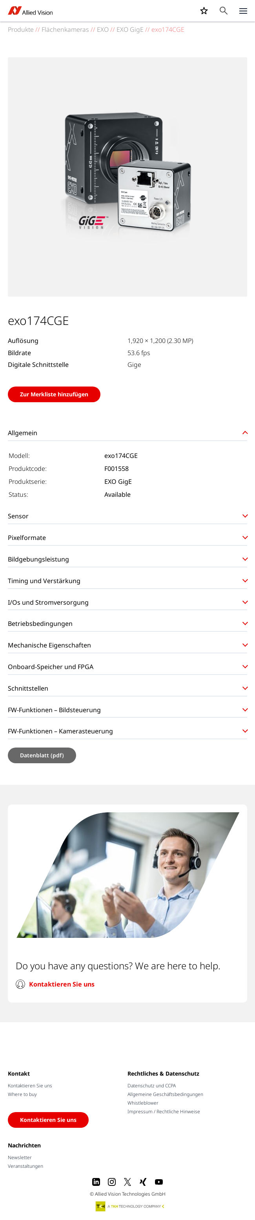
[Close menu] (243, 11)
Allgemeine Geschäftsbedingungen (165, 1094)
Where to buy (22, 1094)
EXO (103, 29)
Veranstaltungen (25, 1166)
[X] (127, 1182)
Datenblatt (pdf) (42, 755)
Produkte (21, 29)
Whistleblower (143, 1103)
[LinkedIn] (96, 1182)
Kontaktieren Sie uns (62, 984)
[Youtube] (159, 1182)
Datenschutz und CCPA (152, 1085)
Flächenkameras (65, 29)
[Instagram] (112, 1182)
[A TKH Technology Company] (130, 1206)
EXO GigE (130, 29)
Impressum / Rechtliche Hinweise (164, 1111)
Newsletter (20, 1157)
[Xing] (143, 1182)
